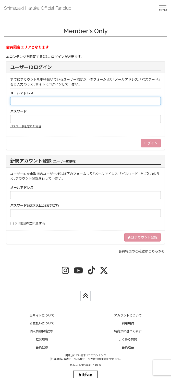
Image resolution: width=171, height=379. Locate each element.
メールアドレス (21, 93)
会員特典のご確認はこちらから (141, 251)
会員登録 (42, 347)
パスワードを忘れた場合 (25, 126)
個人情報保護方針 (42, 331)
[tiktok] (91, 272)
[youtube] (78, 272)
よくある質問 (128, 339)
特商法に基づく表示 (128, 331)
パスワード (18, 111)
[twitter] (104, 272)
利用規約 (22, 223)
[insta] (65, 272)
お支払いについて (42, 323)
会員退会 (128, 347)
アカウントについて (128, 315)
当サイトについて (42, 315)
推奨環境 (42, 339)
